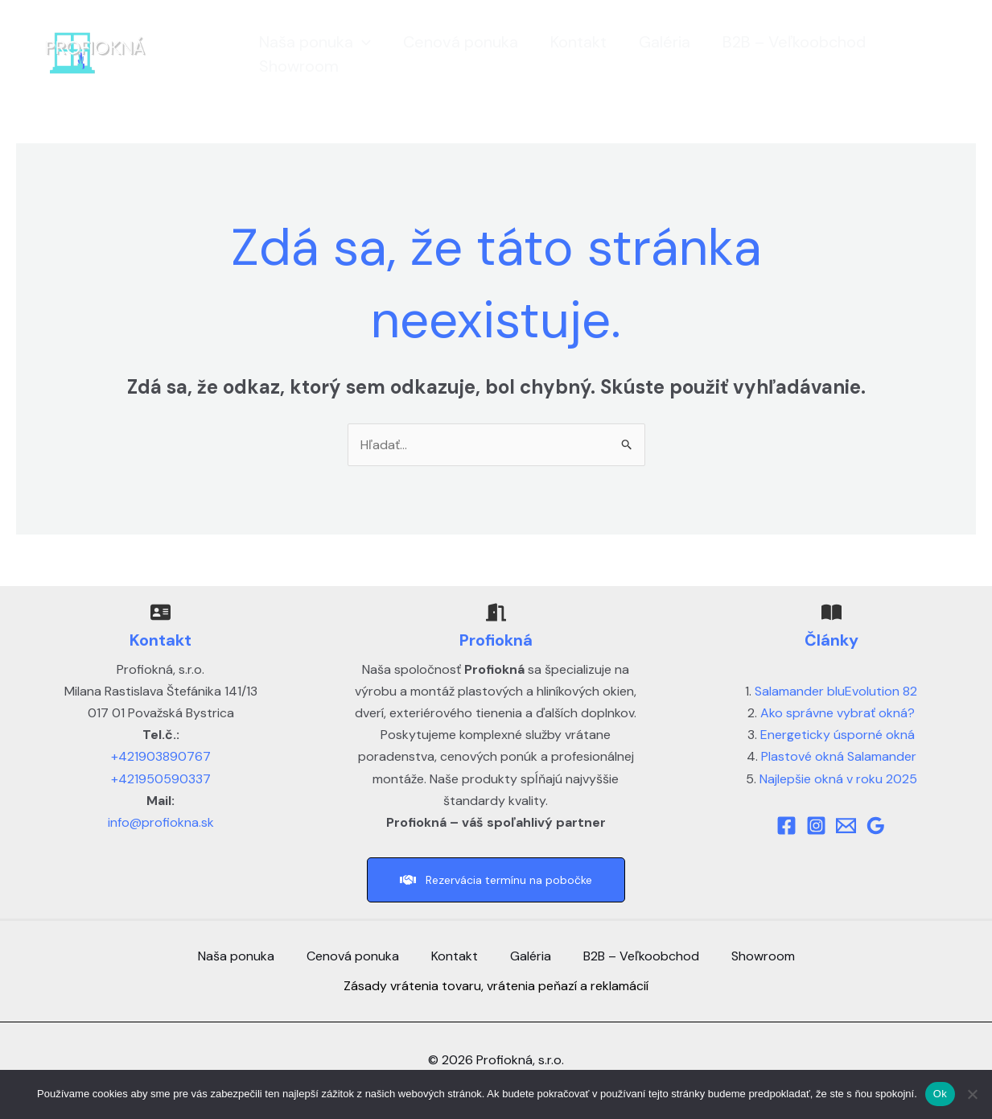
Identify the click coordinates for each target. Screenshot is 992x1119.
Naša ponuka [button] (305, 42)
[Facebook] (786, 826)
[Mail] (846, 826)
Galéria (655, 41)
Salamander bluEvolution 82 (836, 691)
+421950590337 (161, 778)
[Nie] (972, 1094)
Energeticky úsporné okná (837, 734)
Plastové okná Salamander (838, 756)
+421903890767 (161, 756)
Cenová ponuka (450, 41)
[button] (352, 42)
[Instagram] (816, 826)
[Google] (876, 826)
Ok (940, 1094)
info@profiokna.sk (161, 822)
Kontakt (569, 41)
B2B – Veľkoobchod (784, 41)
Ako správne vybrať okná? (837, 712)
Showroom (289, 66)
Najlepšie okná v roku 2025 (838, 778)
